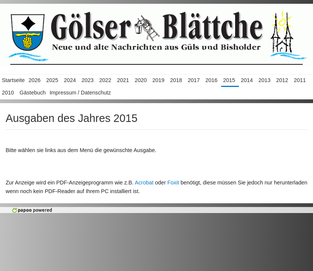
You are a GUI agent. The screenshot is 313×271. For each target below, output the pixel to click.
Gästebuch (33, 93)
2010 (8, 93)
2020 (141, 80)
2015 (229, 80)
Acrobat (144, 183)
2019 (158, 80)
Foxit (173, 183)
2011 (300, 80)
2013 (264, 80)
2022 (105, 80)
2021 (123, 80)
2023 (88, 80)
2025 (52, 80)
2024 (70, 80)
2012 (282, 80)
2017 (194, 80)
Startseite (13, 80)
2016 (211, 80)
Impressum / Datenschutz (80, 93)
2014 (247, 80)
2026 (35, 80)
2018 (176, 80)
